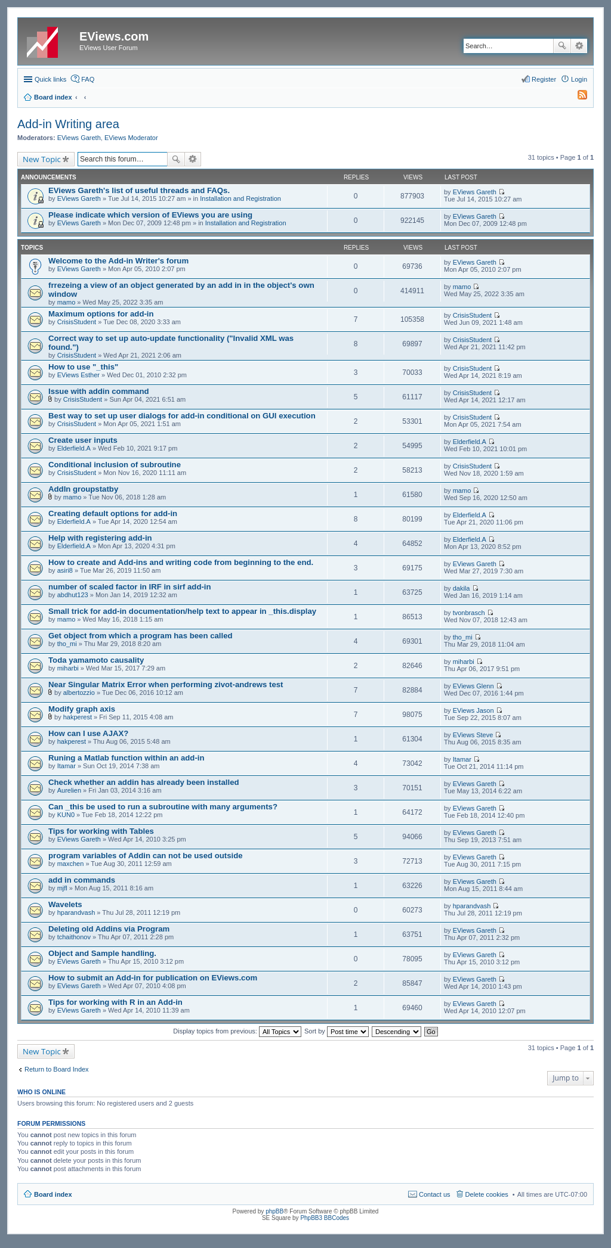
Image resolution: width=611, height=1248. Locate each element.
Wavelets (65, 904)
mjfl (62, 888)
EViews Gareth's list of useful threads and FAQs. (139, 190)
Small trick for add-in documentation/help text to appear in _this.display (182, 611)
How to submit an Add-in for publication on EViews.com (152, 977)
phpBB (274, 1211)
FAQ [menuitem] (87, 79)
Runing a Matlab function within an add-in (126, 757)
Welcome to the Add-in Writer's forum (118, 260)
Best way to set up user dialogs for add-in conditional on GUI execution (182, 415)
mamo (66, 302)
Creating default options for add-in (112, 513)
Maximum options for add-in (101, 313)
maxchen (70, 863)
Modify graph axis (81, 708)
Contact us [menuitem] (434, 1194)
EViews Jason (473, 710)
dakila (461, 588)
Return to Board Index (56, 1069)
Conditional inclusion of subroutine (114, 464)
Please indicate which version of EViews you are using (150, 214)
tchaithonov (74, 936)
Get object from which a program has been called (140, 635)
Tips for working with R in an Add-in (115, 1002)
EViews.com (114, 36)
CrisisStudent (76, 321)
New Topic (42, 159)
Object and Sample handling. (102, 953)
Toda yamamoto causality (96, 660)
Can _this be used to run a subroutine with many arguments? (162, 806)
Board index (53, 1194)
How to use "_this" (83, 366)
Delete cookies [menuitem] (486, 1194)
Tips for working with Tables (101, 831)
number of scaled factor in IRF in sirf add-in (129, 586)
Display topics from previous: (237, 1031)
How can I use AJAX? (88, 733)
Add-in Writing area (68, 124)
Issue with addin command (98, 391)
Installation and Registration (240, 198)
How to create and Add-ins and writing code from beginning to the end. (180, 562)
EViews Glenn (473, 686)
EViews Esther (78, 374)
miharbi (68, 668)
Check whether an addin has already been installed (143, 782)
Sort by (336, 1031)
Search (562, 46)
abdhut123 (72, 594)
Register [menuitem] (544, 79)
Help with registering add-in (100, 537)
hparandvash (76, 912)
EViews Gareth (79, 137)
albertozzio (79, 692)
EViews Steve (473, 734)
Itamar (66, 765)
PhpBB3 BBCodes (324, 1218)
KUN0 (66, 814)
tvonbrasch (469, 612)
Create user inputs (83, 440)
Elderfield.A (74, 448)
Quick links (50, 79)
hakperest (77, 717)
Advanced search (579, 46)
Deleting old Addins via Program (108, 928)
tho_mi (67, 643)
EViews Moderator (131, 137)
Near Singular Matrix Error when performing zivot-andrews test (165, 684)
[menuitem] (577, 97)
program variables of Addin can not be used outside (145, 855)
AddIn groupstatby (83, 489)
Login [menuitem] (579, 79)
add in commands (81, 880)
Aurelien (69, 790)
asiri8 (65, 570)
